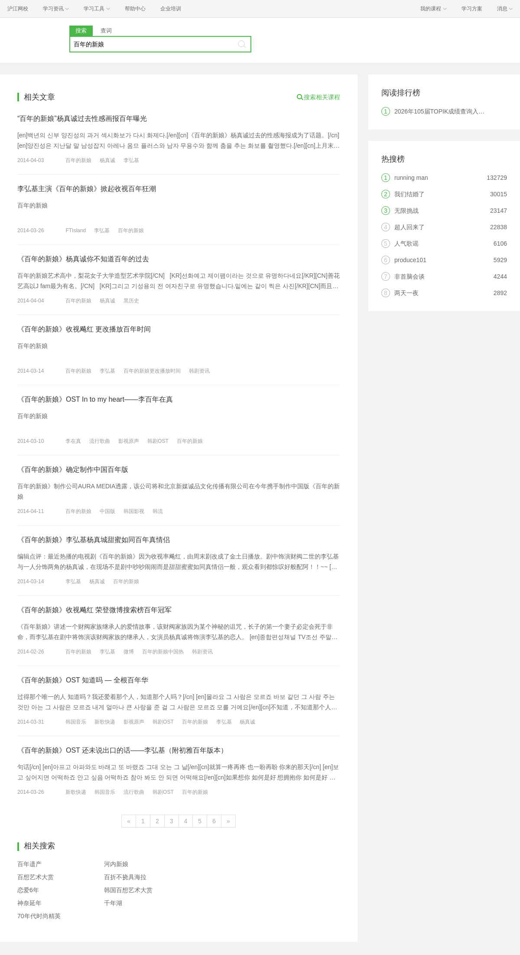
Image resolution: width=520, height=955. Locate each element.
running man (411, 177)
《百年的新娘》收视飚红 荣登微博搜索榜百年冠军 (94, 610)
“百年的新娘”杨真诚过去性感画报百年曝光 (82, 118)
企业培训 (170, 9)
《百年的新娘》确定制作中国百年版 (72, 469)
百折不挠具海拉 (125, 877)
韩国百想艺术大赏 (128, 890)
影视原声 (128, 441)
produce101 (410, 260)
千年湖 (113, 903)
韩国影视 (134, 511)
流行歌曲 (99, 441)
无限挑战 (406, 210)
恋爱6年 (28, 890)
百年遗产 (29, 864)
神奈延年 (29, 903)
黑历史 (131, 301)
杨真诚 (107, 160)
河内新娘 (116, 864)
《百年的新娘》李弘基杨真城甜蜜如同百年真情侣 (93, 539)
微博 (129, 652)
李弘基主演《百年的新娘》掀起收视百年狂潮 (86, 188)
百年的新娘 (78, 160)
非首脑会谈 (409, 276)
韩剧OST (158, 441)
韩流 (158, 511)
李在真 (73, 441)
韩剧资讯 (199, 371)
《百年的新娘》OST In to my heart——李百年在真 (95, 399)
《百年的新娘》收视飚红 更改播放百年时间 (84, 329)
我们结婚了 (409, 194)
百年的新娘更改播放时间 (152, 371)
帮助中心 (135, 9)
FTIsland (75, 230)
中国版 (107, 511)
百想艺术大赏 (35, 877)
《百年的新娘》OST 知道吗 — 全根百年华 (82, 680)
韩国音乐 (75, 722)
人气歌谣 (406, 243)
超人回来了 (409, 227)
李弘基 (131, 160)
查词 (106, 30)
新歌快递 (104, 722)
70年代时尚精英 (39, 916)
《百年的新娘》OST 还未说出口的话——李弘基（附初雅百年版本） (122, 750)
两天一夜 (406, 292)
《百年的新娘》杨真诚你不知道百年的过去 (83, 259)
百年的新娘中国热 (163, 652)
